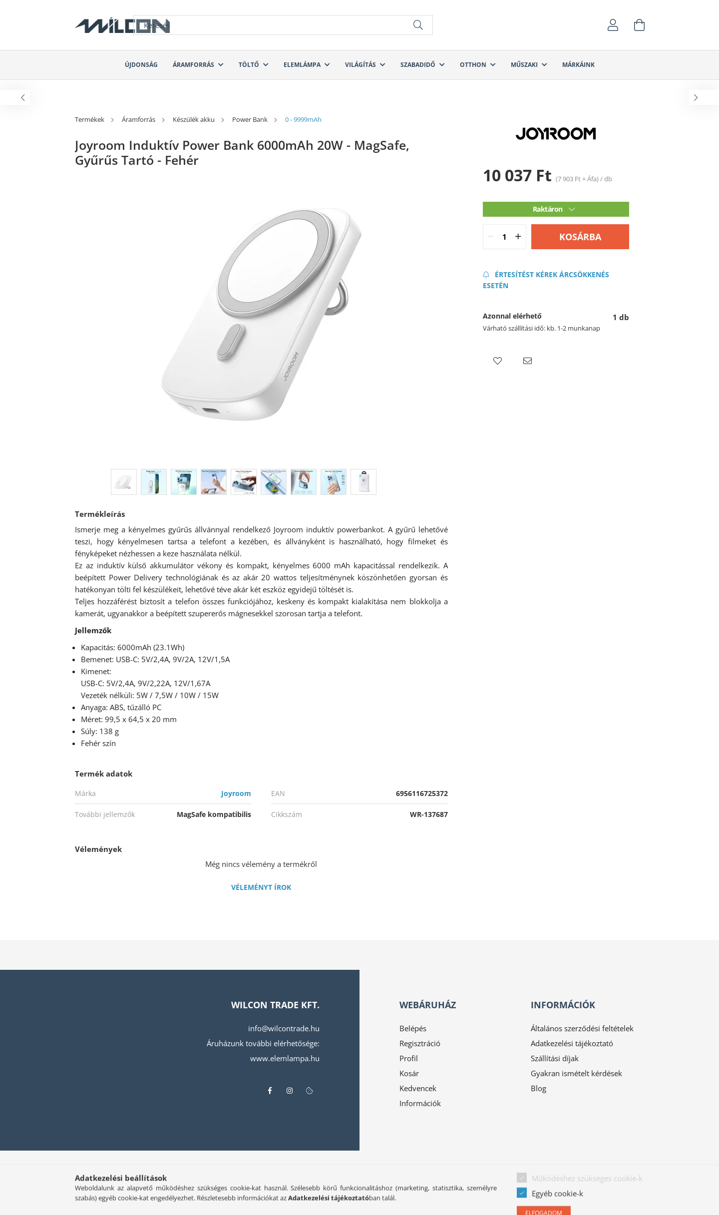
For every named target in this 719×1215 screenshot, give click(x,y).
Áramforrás (194, 64)
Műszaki (525, 64)
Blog (538, 1088)
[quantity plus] (518, 236)
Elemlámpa (303, 64)
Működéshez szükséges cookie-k (587, 1204)
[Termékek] (90, 119)
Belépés (412, 1028)
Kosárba (580, 237)
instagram (290, 1091)
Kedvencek (417, 1088)
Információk (420, 1103)
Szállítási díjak (555, 1058)
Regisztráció (419, 1043)
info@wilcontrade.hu (284, 1028)
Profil (408, 1058)
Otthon (474, 64)
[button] (498, 361)
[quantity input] (504, 237)
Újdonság (141, 64)
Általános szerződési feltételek (582, 1028)
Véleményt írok (261, 887)
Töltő (250, 64)
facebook (270, 1091)
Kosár (409, 1073)
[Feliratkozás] (556, 280)
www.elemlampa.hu (285, 1058)
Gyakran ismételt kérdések (576, 1073)
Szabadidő (418, 64)
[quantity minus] (490, 236)
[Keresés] (283, 25)
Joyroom (236, 793)
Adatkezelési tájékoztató (572, 1043)
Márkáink (578, 64)
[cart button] (639, 25)
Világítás (361, 64)
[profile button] (613, 25)
